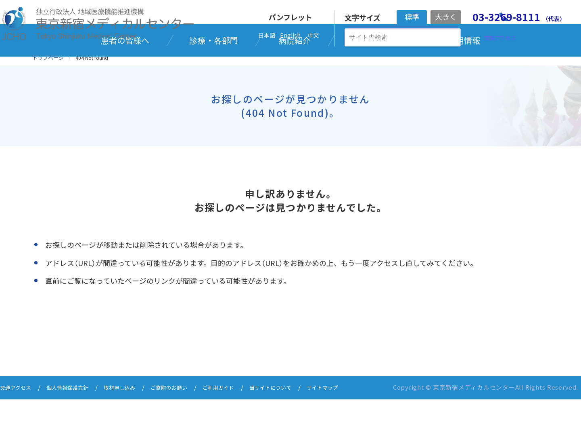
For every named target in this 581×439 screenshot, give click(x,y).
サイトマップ (358, 428)
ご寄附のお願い (188, 428)
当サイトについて (300, 428)
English (290, 35)
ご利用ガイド (242, 428)
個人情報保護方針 (75, 428)
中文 (313, 35)
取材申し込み (133, 428)
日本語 (266, 35)
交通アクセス (18, 428)
